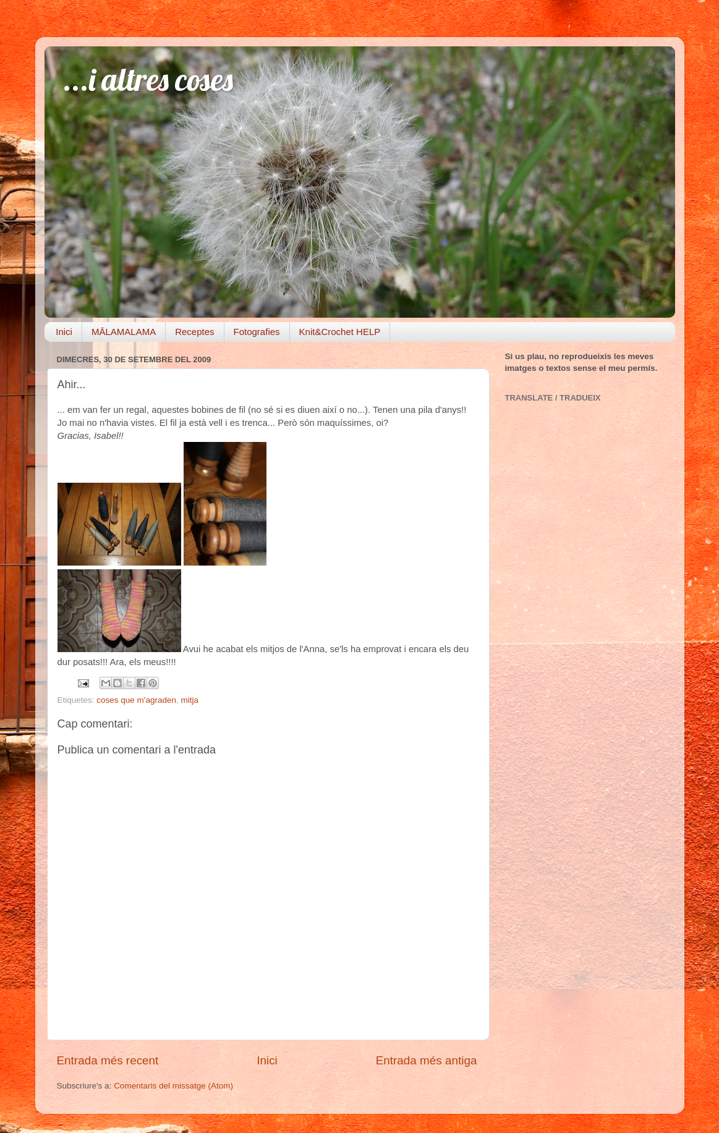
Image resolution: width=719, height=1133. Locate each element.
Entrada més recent (108, 1060)
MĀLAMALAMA (123, 331)
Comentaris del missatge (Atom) (173, 1085)
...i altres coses (148, 79)
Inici (64, 331)
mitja (189, 700)
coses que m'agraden (136, 700)
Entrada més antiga (426, 1060)
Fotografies (257, 331)
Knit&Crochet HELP (340, 331)
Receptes (194, 331)
